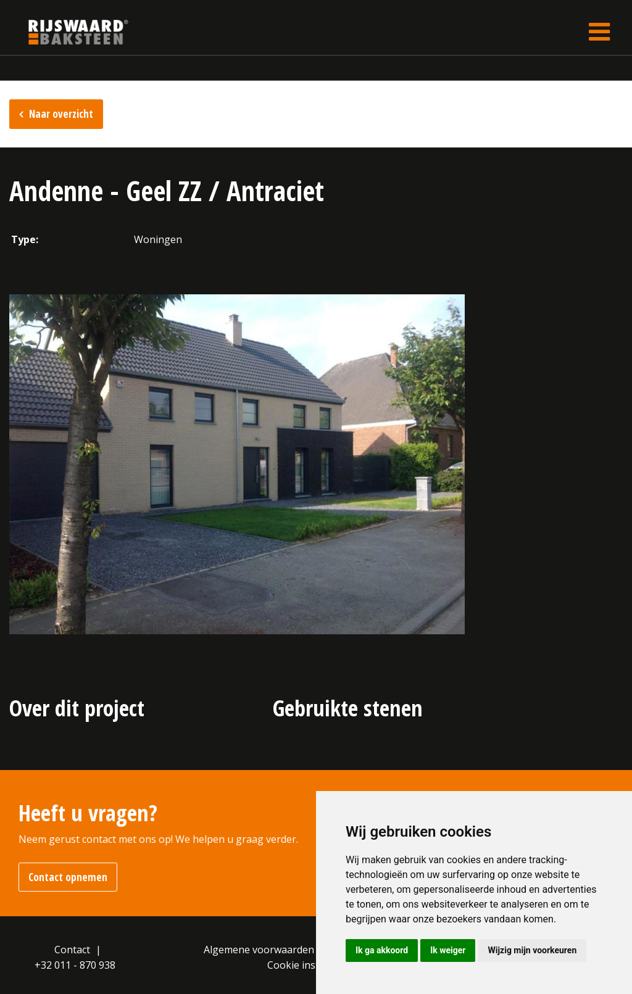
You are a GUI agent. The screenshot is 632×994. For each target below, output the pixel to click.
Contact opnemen (67, 877)
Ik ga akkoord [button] (382, 950)
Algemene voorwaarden (259, 949)
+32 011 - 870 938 (75, 965)
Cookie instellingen (311, 965)
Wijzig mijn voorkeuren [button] (532, 950)
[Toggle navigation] (599, 32)
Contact (72, 949)
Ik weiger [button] (447, 950)
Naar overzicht (61, 114)
